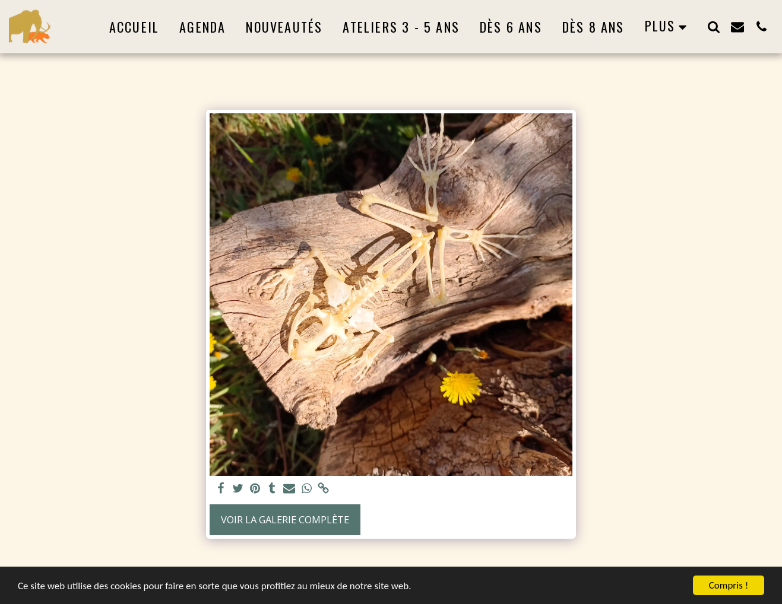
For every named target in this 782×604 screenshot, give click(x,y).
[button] (713, 26)
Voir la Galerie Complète (285, 519)
